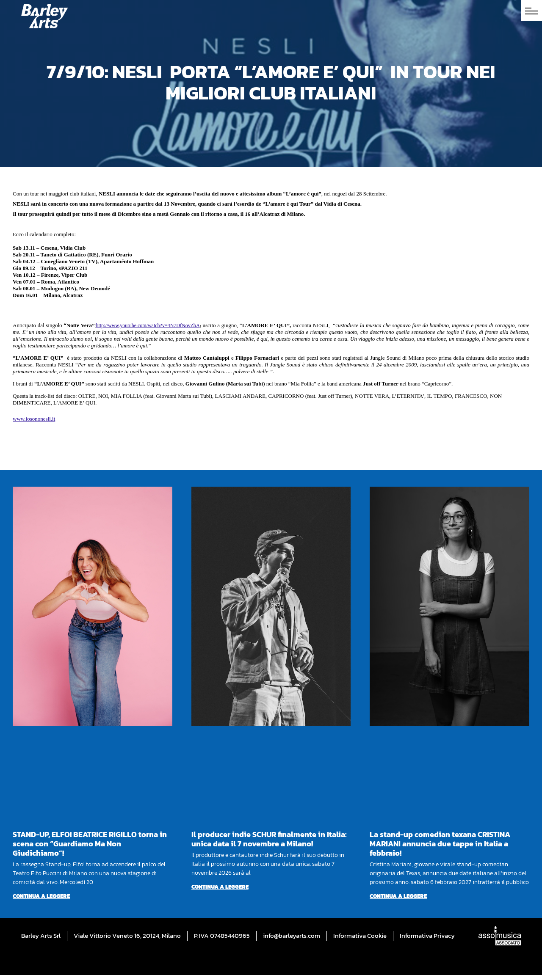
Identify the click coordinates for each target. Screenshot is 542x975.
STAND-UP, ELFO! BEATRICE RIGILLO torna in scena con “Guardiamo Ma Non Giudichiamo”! (90, 844)
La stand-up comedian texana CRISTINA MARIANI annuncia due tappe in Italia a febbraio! (440, 844)
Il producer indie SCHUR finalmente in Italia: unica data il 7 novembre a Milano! (269, 839)
